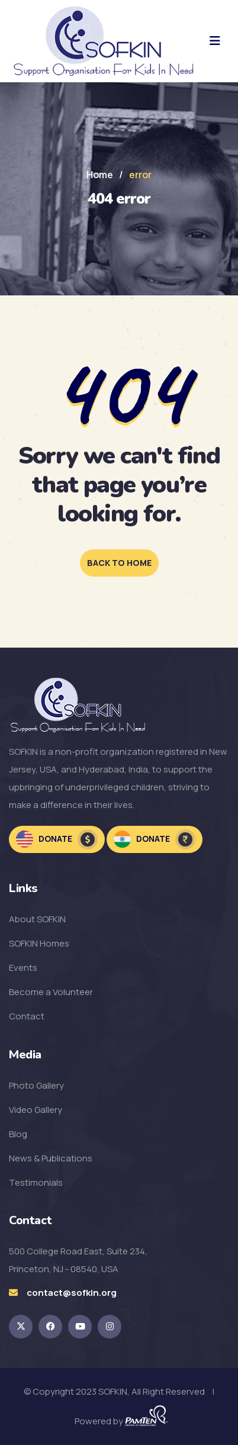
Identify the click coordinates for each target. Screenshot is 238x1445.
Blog (18, 1134)
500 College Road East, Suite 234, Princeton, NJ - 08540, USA (78, 1260)
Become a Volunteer (51, 992)
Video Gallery (35, 1109)
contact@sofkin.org (72, 1292)
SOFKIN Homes (39, 943)
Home (99, 174)
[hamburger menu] (215, 41)
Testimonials (36, 1182)
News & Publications (50, 1158)
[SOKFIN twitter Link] (21, 1326)
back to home (119, 562)
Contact (26, 1016)
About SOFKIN (37, 919)
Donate (57, 839)
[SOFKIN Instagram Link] (109, 1326)
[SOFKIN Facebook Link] (50, 1326)
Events (23, 967)
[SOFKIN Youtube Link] (80, 1326)
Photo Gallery (36, 1085)
